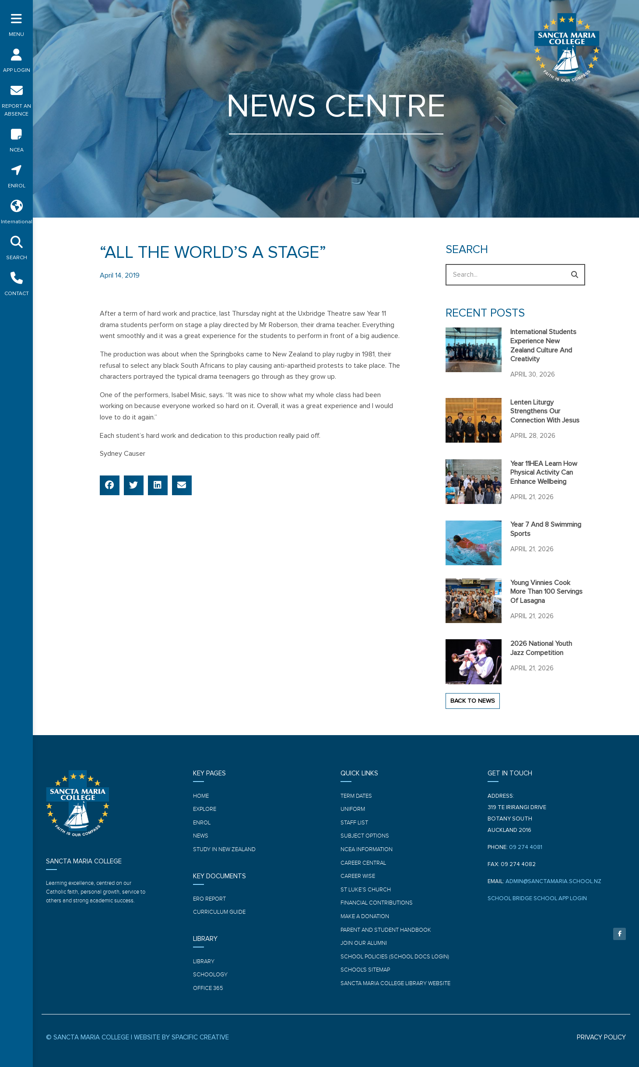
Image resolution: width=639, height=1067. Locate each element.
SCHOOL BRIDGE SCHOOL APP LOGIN (537, 898)
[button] (109, 485)
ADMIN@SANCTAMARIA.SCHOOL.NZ (553, 881)
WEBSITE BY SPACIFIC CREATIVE (181, 1037)
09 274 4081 (525, 847)
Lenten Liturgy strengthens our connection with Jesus (544, 411)
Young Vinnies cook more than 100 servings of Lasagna (546, 592)
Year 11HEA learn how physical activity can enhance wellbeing (543, 473)
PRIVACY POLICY (601, 1037)
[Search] (574, 275)
